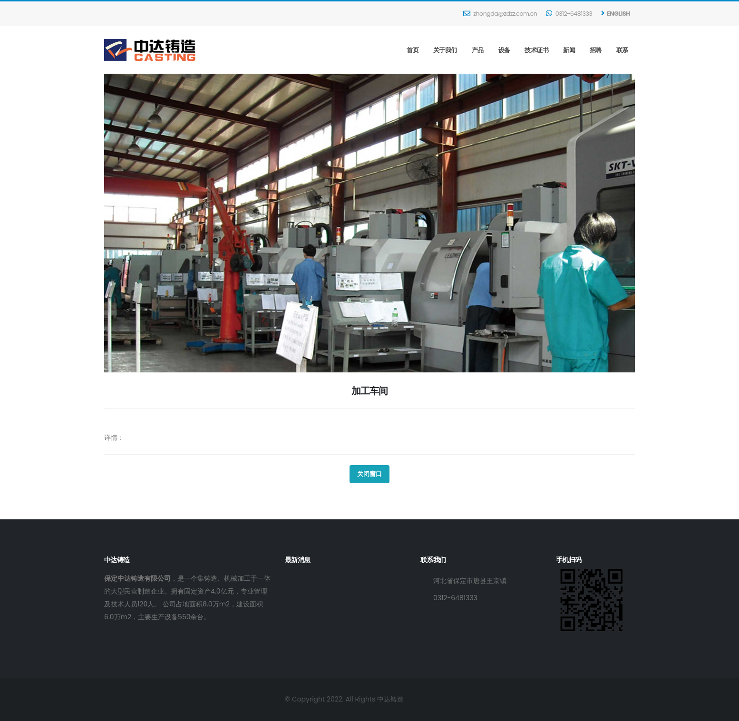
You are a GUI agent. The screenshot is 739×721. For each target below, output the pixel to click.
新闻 (569, 50)
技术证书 (536, 50)
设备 (504, 50)
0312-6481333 (569, 14)
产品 (478, 50)
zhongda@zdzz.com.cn (500, 14)
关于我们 (445, 50)
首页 (412, 50)
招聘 (596, 50)
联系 (622, 50)
